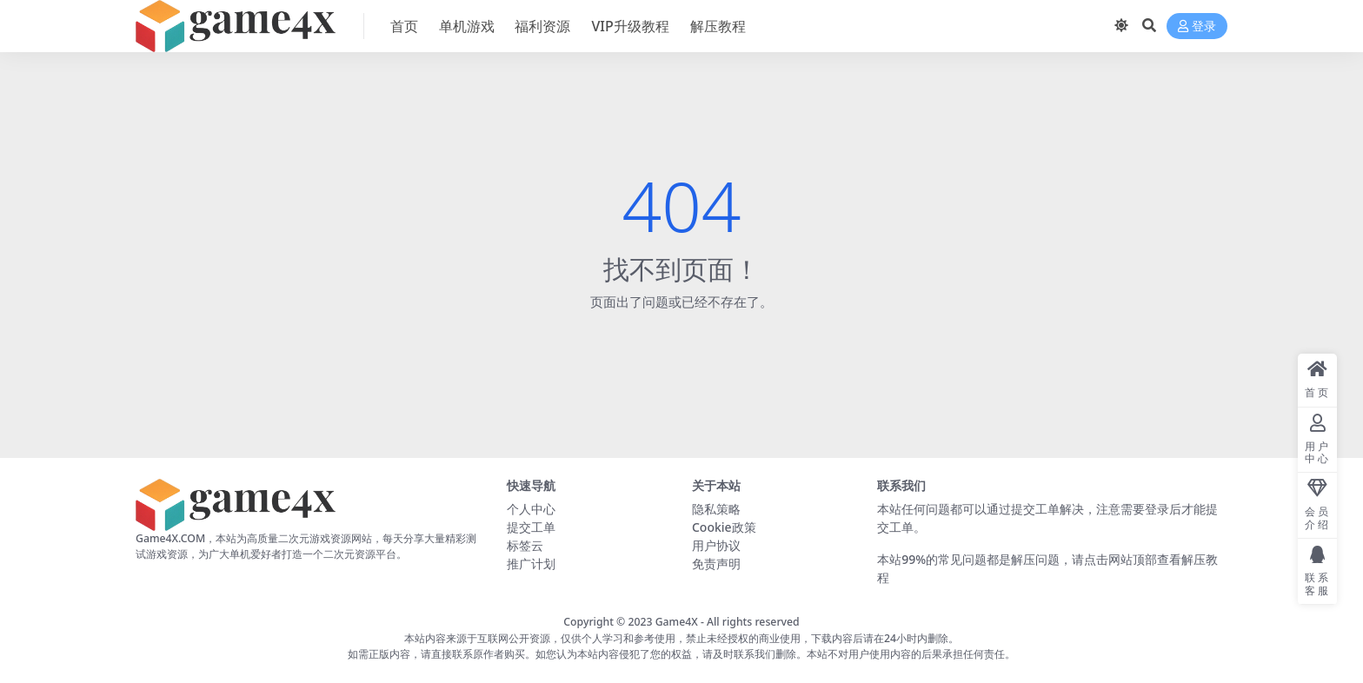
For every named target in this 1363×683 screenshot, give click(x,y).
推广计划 (531, 563)
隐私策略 (716, 509)
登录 (1197, 26)
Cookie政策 (724, 527)
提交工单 (531, 527)
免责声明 (716, 563)
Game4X (676, 621)
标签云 (525, 545)
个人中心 (531, 509)
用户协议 (716, 545)
